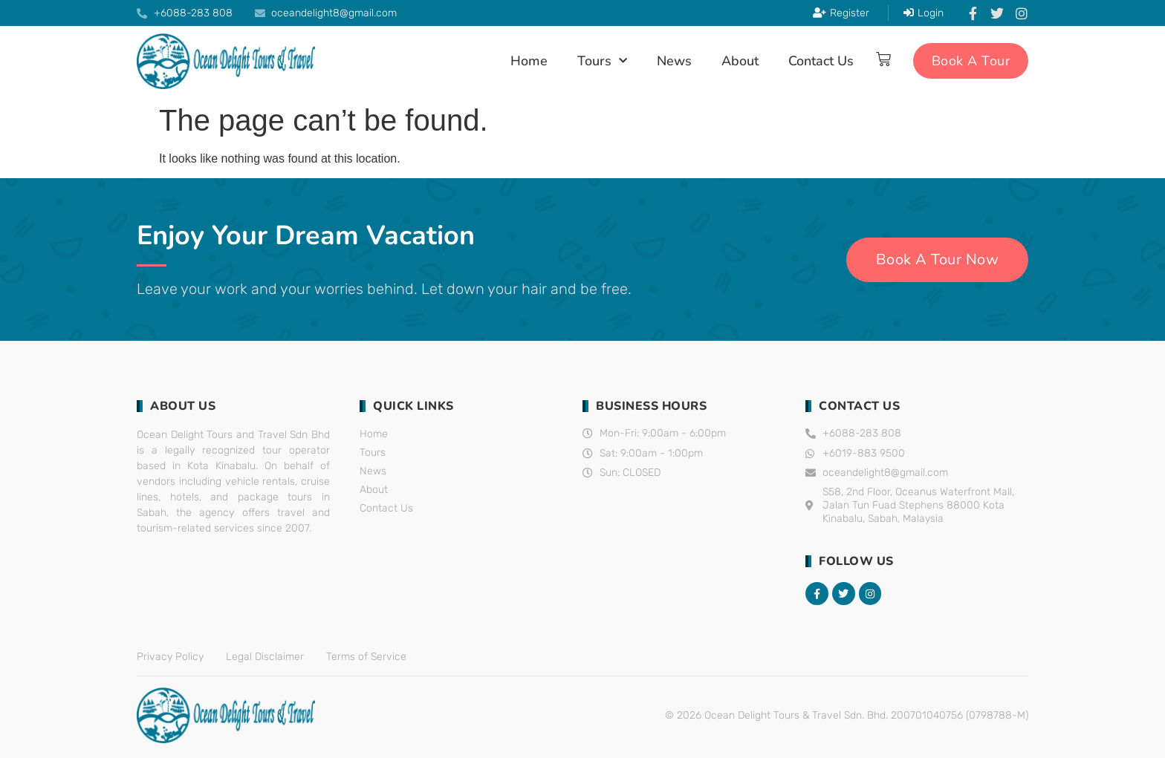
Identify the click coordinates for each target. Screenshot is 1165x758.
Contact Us (821, 61)
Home (529, 61)
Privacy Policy (170, 656)
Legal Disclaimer (265, 656)
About (740, 61)
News (674, 61)
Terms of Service (366, 656)
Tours (602, 61)
